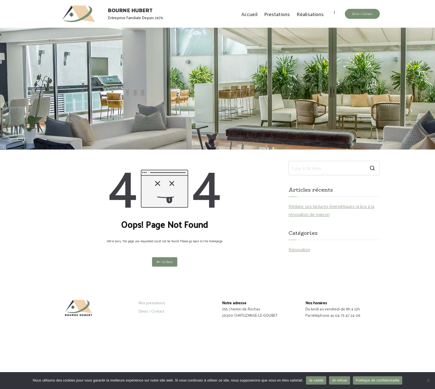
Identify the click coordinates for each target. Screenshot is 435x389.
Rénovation (299, 249)
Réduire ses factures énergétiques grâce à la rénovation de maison (332, 210)
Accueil (249, 14)
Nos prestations (152, 303)
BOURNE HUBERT (130, 10)
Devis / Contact (362, 13)
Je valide (316, 380)
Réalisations (310, 14)
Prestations (277, 14)
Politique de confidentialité (377, 380)
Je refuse (339, 380)
